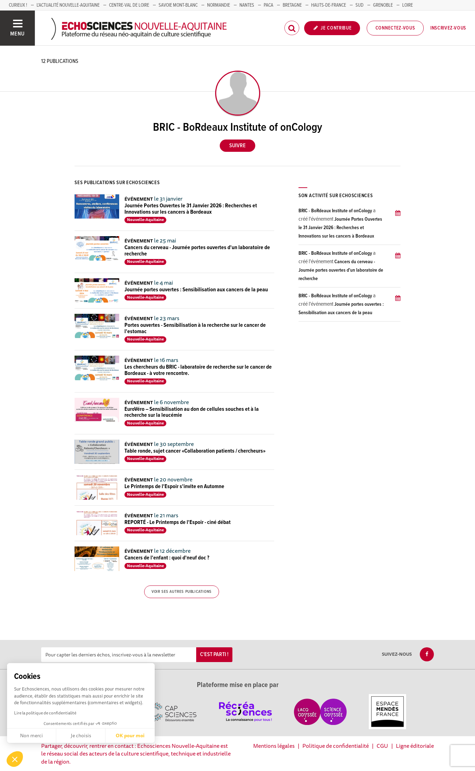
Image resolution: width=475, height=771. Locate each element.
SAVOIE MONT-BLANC (178, 5)
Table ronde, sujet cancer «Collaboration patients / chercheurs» (194, 451)
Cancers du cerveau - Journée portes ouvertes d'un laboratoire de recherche (197, 251)
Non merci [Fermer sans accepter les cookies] (31, 735)
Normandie (218, 5)
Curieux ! (18, 5)
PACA (268, 5)
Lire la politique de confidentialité (45, 713)
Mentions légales (274, 745)
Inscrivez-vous (448, 28)
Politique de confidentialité (335, 745)
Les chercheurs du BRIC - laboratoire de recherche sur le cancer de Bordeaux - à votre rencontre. (198, 370)
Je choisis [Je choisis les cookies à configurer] (81, 735)
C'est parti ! (214, 654)
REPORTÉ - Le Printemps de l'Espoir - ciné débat (177, 522)
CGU (382, 745)
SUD (359, 5)
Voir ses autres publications (182, 592)
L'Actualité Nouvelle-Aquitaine (68, 5)
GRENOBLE (383, 5)
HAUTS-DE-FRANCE (328, 5)
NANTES (246, 5)
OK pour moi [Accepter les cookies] (130, 735)
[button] (14, 759)
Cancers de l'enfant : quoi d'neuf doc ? (166, 558)
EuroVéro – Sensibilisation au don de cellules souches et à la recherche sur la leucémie (191, 412)
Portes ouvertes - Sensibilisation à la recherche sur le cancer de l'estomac (195, 328)
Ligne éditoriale (415, 745)
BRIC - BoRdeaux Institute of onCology (335, 211)
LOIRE (407, 5)
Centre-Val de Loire (129, 5)
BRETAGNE (292, 5)
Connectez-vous (395, 28)
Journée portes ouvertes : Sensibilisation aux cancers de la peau (196, 289)
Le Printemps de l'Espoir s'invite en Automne (174, 486)
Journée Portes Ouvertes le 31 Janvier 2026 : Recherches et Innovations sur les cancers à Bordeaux (190, 209)
